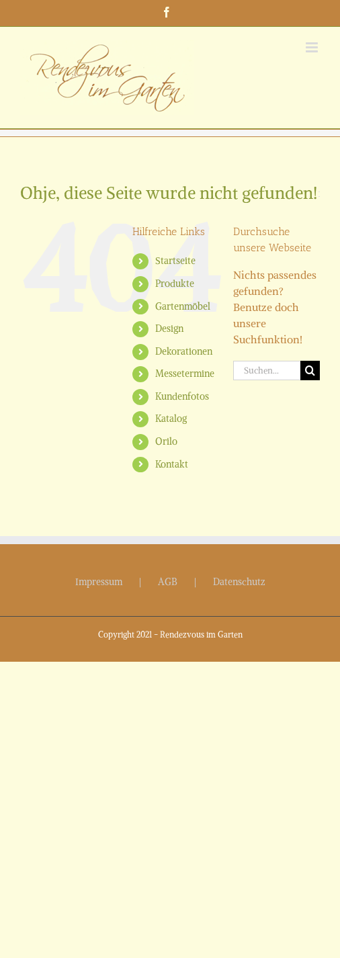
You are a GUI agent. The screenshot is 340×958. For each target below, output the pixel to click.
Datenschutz (239, 582)
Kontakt (171, 464)
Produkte (174, 283)
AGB (167, 582)
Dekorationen (183, 351)
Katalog (171, 418)
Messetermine (184, 373)
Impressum (98, 582)
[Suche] (310, 370)
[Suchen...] (266, 370)
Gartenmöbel (182, 306)
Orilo (166, 441)
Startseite (175, 261)
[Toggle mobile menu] (313, 47)
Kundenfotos (182, 396)
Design (169, 328)
